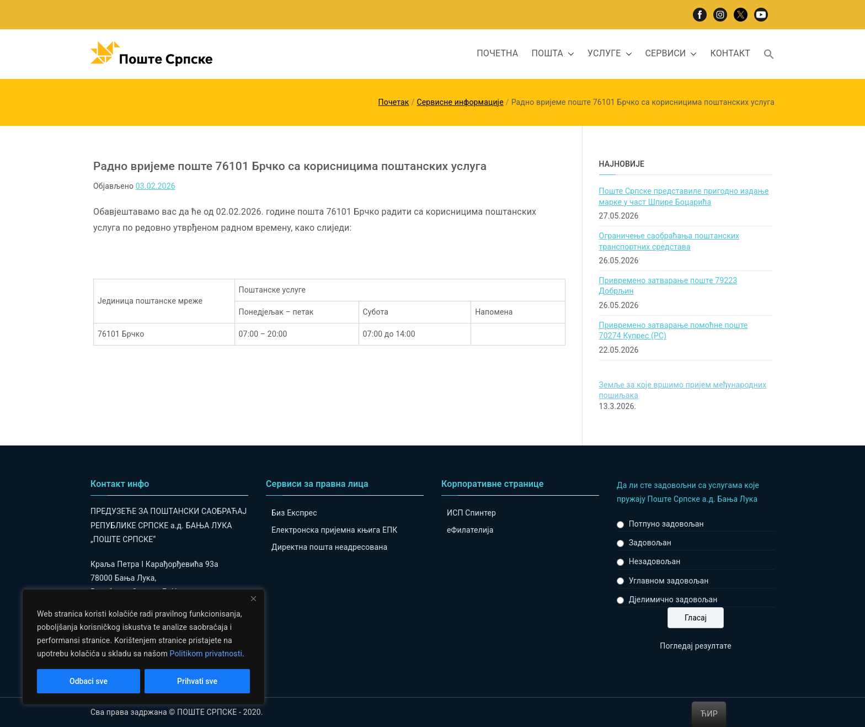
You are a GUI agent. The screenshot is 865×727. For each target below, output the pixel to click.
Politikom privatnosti (205, 653)
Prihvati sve (197, 681)
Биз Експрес (294, 512)
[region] (143, 647)
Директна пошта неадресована (329, 547)
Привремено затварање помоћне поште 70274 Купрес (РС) (673, 331)
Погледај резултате (695, 645)
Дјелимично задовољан (673, 599)
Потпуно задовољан (666, 523)
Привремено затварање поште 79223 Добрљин (668, 286)
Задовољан (650, 542)
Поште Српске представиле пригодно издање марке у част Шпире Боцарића (684, 196)
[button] (568, 54)
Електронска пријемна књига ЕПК (334, 530)
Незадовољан (655, 561)
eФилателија (470, 530)
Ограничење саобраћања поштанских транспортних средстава (669, 241)
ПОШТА (552, 54)
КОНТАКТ (730, 53)
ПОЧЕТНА (497, 53)
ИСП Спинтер (471, 512)
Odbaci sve (89, 681)
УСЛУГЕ (610, 54)
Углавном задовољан (669, 580)
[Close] (253, 598)
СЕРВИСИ (671, 54)
